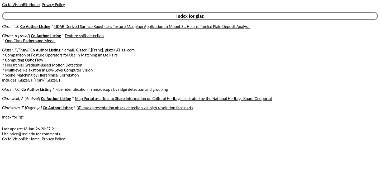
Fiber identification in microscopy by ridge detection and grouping (111, 89)
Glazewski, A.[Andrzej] (21, 98)
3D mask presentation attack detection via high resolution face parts (135, 107)
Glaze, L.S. (10, 26)
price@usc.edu (22, 133)
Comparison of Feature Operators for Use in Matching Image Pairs (61, 55)
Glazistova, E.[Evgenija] (22, 107)
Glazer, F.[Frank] (16, 50)
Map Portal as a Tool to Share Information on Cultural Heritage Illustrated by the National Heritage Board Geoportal (173, 98)
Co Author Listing (35, 26)
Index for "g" (13, 117)
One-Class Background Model (30, 40)
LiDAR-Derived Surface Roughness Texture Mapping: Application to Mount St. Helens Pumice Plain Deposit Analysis (152, 26)
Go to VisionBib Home (21, 4)
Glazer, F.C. (11, 89)
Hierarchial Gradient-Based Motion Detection (43, 65)
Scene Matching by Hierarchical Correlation (42, 75)
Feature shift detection (84, 35)
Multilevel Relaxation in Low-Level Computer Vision (49, 70)
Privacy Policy (53, 4)
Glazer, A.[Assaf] (16, 35)
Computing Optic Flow (24, 60)
